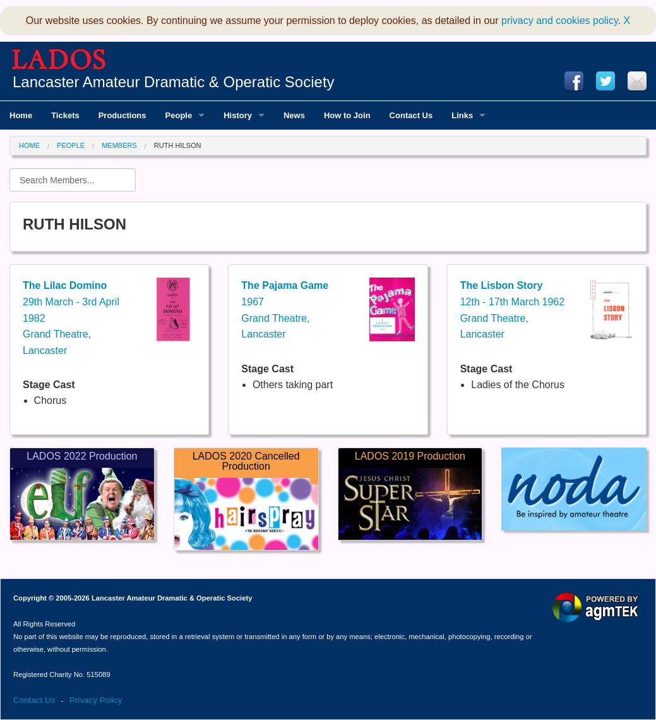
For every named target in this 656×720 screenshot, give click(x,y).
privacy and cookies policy (559, 20)
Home (29, 145)
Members (119, 145)
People (71, 145)
